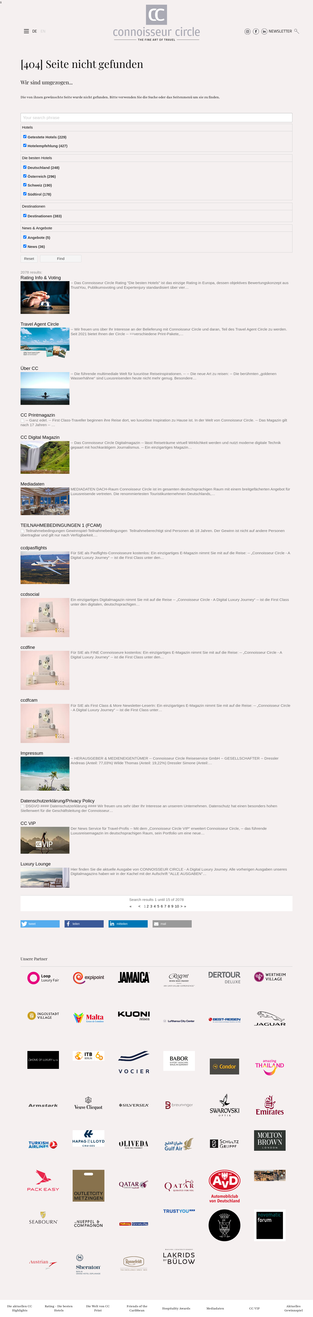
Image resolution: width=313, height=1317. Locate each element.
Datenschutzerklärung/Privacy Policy (58, 800)
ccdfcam (29, 700)
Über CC (29, 368)
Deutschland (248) (43, 168)
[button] (40, 924)
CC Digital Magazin (40, 437)
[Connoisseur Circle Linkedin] (264, 31)
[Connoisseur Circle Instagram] (247, 31)
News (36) (36, 246)
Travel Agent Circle (40, 324)
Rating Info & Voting (41, 277)
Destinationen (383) (45, 216)
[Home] (156, 24)
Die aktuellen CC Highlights (19, 1308)
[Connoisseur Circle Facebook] (256, 31)
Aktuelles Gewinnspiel (293, 1308)
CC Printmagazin (38, 415)
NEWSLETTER (280, 31)
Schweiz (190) (40, 185)
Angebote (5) (39, 237)
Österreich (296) (42, 176)
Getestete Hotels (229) (47, 137)
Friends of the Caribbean (137, 1308)
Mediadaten (33, 484)
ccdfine (28, 647)
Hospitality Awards (176, 1308)
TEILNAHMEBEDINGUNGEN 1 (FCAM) (61, 525)
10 (177, 906)
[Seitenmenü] (26, 31)
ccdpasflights (34, 547)
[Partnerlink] (43, 978)
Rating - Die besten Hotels (59, 1308)
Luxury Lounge (36, 863)
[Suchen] (296, 31)
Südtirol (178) (39, 194)
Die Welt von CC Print (98, 1308)
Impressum (32, 753)
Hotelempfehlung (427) (47, 146)
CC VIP (28, 823)
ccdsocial (30, 594)
